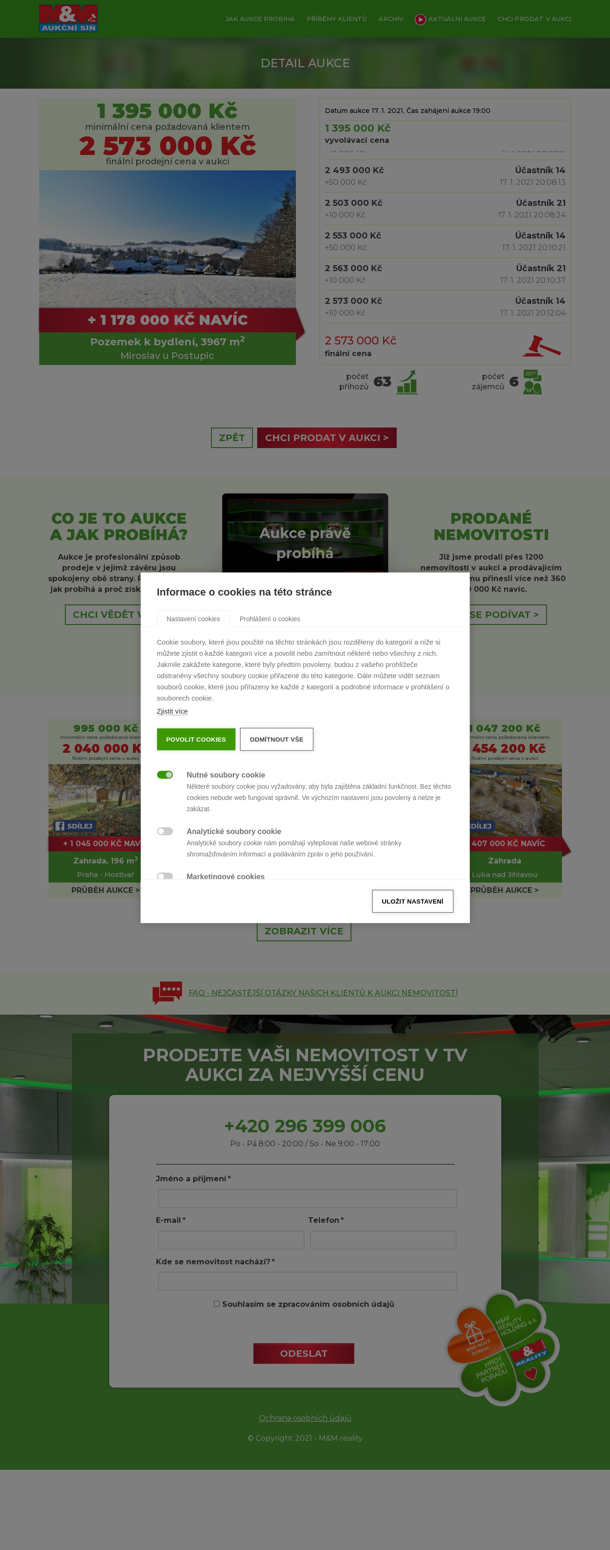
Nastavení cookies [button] (193, 646)
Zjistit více (172, 738)
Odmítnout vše (276, 766)
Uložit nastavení (412, 928)
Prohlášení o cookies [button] (269, 646)
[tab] (193, 645)
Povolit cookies (196, 766)
